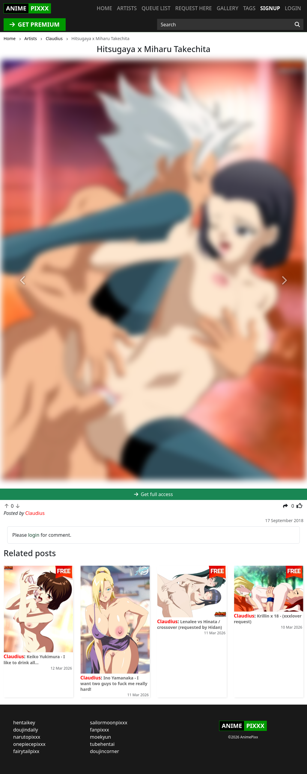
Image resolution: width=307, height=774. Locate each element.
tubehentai (102, 744)
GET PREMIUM (35, 24)
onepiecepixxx (29, 744)
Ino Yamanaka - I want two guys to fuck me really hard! (113, 683)
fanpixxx (99, 729)
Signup (270, 8)
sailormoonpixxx (108, 722)
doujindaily (25, 729)
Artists (127, 8)
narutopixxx (26, 737)
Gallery (227, 8)
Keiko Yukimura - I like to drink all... (34, 659)
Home (104, 8)
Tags (249, 8)
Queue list (156, 8)
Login (293, 8)
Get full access (153, 494)
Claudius (14, 656)
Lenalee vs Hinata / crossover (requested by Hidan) (189, 624)
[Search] (297, 24)
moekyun (100, 737)
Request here (193, 8)
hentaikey (24, 722)
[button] (23, 280)
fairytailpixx (26, 751)
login (34, 535)
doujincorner (104, 751)
